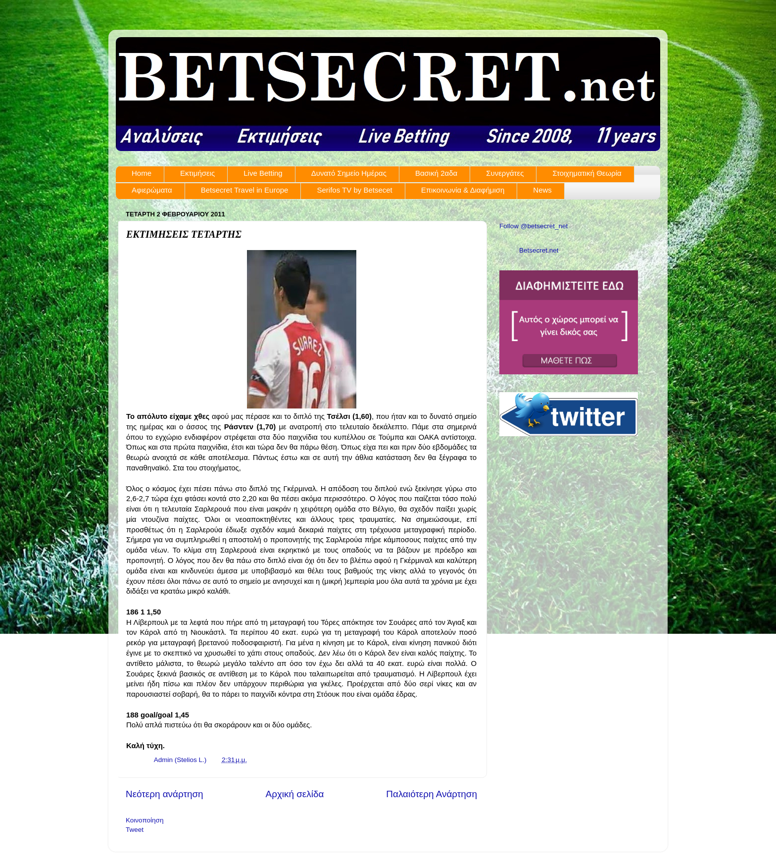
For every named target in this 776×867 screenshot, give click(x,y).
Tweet (135, 829)
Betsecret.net (539, 250)
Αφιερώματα (152, 190)
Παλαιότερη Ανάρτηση (431, 794)
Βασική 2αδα (436, 173)
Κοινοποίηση (144, 820)
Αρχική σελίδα (295, 794)
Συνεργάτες (505, 173)
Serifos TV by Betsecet (354, 190)
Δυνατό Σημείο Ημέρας (349, 173)
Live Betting (262, 173)
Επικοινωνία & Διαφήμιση (463, 190)
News (542, 190)
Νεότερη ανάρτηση (164, 794)
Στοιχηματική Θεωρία (586, 173)
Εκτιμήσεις (197, 173)
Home (141, 173)
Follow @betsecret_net (533, 226)
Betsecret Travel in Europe (245, 190)
